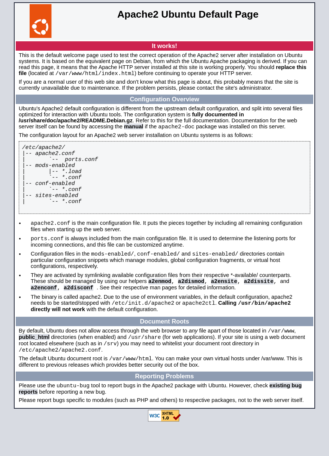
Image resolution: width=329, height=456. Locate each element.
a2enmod (160, 304)
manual (133, 129)
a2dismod (191, 304)
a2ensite (224, 304)
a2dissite (259, 304)
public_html (34, 365)
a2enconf (44, 311)
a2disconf (78, 311)
